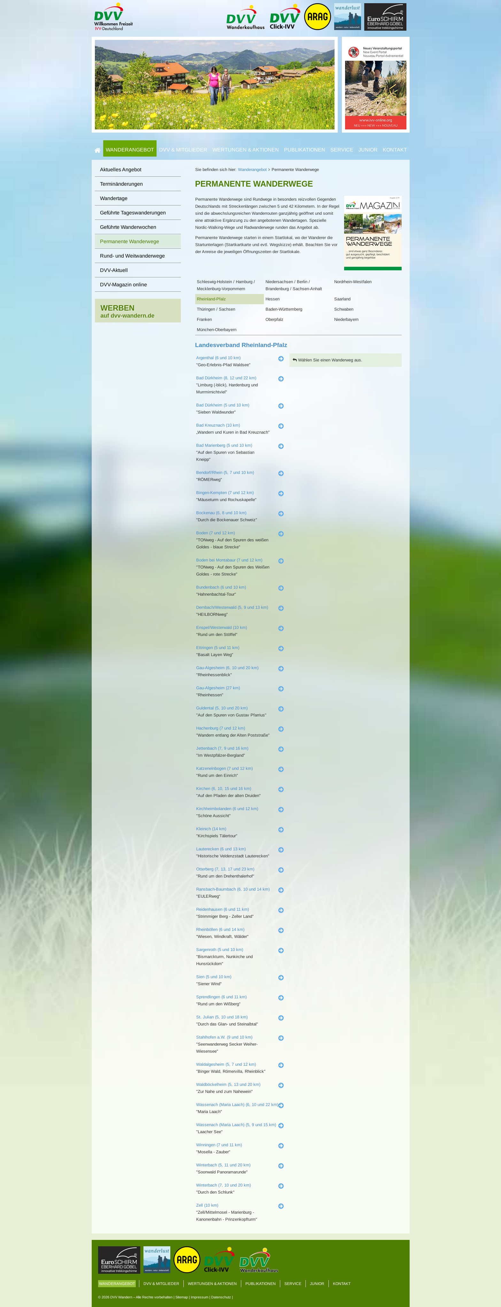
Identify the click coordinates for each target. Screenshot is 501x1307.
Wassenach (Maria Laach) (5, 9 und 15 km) (236, 1124)
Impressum (199, 1297)
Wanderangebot (130, 149)
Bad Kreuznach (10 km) (218, 425)
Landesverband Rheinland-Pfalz (241, 345)
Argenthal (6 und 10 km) (218, 357)
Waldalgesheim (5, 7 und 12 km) (226, 1064)
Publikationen (304, 149)
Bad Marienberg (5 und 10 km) (224, 445)
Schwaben (343, 309)
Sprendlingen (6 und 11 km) (221, 996)
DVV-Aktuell (114, 270)
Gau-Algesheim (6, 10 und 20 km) (227, 667)
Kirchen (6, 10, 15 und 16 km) (223, 788)
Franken (204, 319)
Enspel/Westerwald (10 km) (221, 627)
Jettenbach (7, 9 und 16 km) (222, 748)
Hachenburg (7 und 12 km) (220, 728)
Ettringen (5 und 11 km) (217, 647)
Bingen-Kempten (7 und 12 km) (225, 492)
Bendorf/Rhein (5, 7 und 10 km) (225, 472)
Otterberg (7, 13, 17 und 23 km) (225, 869)
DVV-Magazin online (123, 284)
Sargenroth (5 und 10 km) (219, 949)
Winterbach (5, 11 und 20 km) (223, 1165)
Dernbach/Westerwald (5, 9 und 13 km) (232, 607)
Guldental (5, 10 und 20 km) (222, 708)
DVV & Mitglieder (183, 149)
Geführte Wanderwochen (128, 227)
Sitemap (181, 1297)
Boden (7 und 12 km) (215, 532)
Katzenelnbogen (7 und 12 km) (224, 768)
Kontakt (395, 149)
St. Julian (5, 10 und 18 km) (222, 1017)
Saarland (342, 299)
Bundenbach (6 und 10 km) (221, 587)
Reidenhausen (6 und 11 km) (222, 909)
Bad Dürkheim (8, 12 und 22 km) (226, 377)
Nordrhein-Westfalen (353, 281)
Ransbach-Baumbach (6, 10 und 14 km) (233, 889)
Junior (368, 149)
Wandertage (113, 198)
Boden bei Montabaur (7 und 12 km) (229, 560)
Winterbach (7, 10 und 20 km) (223, 1185)
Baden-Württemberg (284, 309)
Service (341, 149)
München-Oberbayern (216, 329)
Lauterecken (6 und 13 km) (221, 849)
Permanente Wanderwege (129, 241)
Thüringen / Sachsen (216, 309)
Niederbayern (346, 319)
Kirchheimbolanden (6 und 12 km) (227, 808)
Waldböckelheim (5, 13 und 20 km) (228, 1084)
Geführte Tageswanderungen (133, 212)
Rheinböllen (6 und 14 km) (220, 929)
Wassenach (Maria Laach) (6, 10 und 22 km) (237, 1104)
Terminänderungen (121, 184)
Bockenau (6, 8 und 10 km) (221, 512)
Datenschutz (221, 1297)
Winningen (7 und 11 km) (219, 1144)
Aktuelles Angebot (120, 169)
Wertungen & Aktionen (245, 149)
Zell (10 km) (207, 1205)
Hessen (273, 299)
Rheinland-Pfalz (211, 299)
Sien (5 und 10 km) (213, 976)
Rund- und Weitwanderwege (132, 256)
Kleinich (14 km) (211, 828)
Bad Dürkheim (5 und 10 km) (222, 405)
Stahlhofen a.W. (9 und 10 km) (224, 1037)
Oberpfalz (274, 319)
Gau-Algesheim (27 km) (218, 687)
